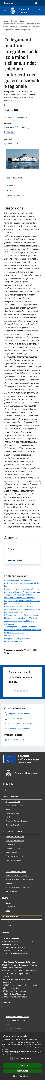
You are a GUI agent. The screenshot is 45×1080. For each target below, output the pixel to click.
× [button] (42, 1035)
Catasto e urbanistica (14, 856)
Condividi (10, 117)
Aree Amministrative (14, 805)
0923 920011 (14, 944)
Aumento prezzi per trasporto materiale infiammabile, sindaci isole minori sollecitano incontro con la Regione (22, 629)
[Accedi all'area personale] (35, 3)
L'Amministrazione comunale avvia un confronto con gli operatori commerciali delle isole (22, 583)
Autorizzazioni (11, 891)
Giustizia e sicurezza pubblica (17, 875)
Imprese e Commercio (14, 848)
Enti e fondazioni (12, 813)
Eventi (8, 925)
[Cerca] (40, 10)
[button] (22, 1076)
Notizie (22, 20)
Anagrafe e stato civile (15, 836)
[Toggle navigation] (4, 10)
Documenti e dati (12, 824)
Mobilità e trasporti (13, 859)
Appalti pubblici (12, 852)
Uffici (8, 809)
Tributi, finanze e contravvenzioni (19, 879)
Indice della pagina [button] (15, 178)
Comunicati (10, 906)
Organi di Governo (13, 801)
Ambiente (9, 883)
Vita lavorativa (11, 844)
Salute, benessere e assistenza (18, 887)
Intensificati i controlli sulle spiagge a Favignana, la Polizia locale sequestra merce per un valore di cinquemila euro (22, 600)
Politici (8, 817)
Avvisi (8, 910)
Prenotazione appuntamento (17, 1016)
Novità (14, 20)
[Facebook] (5, 790)
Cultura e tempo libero (15, 840)
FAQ (7, 1024)
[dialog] (22, 1056)
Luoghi (8, 921)
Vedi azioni (22, 117)
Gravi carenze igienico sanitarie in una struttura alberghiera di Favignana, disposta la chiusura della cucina (22, 609)
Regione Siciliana (11, 2)
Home (5, 20)
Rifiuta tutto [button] (22, 1071)
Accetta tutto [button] (22, 1065)
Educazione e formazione (16, 871)
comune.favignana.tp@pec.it (18, 953)
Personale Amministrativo (16, 820)
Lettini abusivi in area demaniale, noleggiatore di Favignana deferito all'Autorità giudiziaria (18, 638)
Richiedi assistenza (13, 1028)
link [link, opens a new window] (10, 1054)
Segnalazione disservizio (15, 1020)
